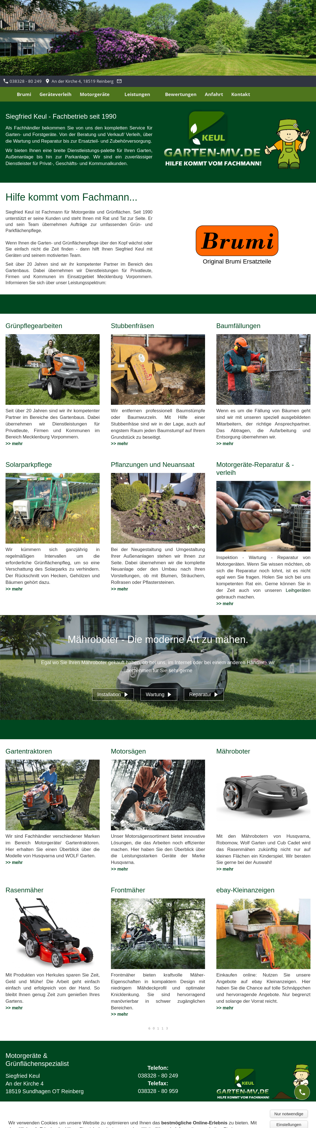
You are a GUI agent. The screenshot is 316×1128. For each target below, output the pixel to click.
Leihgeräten (298, 590)
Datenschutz (45, 1121)
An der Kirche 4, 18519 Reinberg (79, 81)
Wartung (159, 694)
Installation (113, 694)
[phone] (302, 1092)
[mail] (302, 1114)
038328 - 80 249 (22, 81)
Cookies (70, 1121)
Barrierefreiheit (98, 1121)
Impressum (14, 1121)
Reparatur (204, 694)
